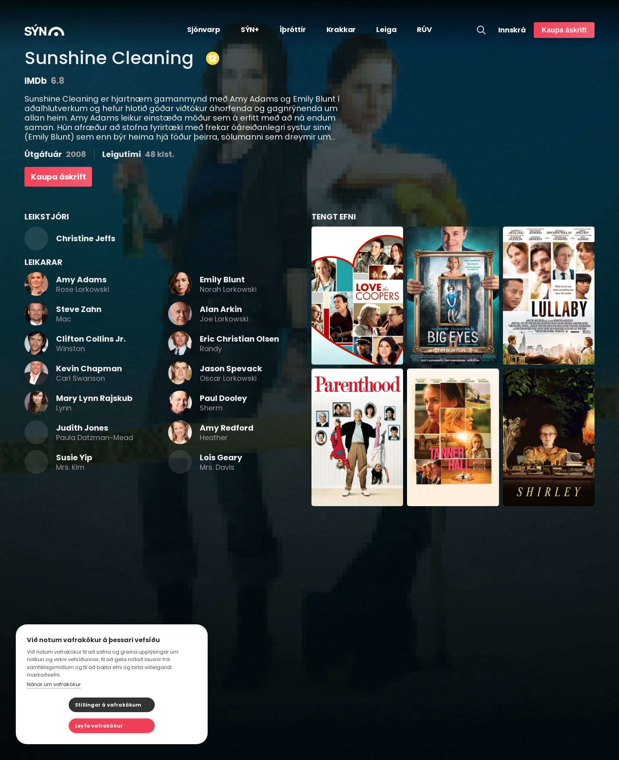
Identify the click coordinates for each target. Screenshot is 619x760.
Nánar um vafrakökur (54, 705)
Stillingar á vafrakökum (66, 725)
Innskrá (512, 30)
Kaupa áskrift (564, 30)
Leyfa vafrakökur (151, 725)
